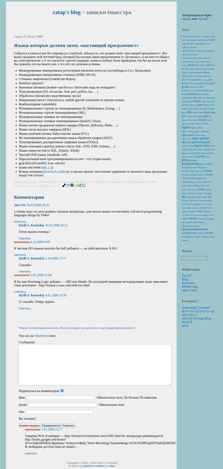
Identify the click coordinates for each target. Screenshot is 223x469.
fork (188, 79)
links (201, 112)
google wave (187, 90)
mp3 (210, 120)
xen (195, 215)
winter (184, 211)
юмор (211, 236)
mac (196, 116)
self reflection (188, 182)
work (199, 211)
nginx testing (187, 146)
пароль (186, 18)
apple (207, 36)
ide (208, 101)
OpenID (203, 18)
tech (87, 181)
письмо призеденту (191, 226)
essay (190, 76)
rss (201, 171)
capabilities (201, 43)
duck (205, 69)
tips (184, 196)
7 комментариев (48, 181)
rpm (197, 171)
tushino (185, 200)
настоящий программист (106, 181)
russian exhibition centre (193, 174)
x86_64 (189, 215)
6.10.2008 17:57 (55, 258)
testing (208, 189)
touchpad (191, 197)
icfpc (203, 101)
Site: (21, 411)
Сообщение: (27, 342)
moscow (202, 119)
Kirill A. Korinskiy (31, 225)
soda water (205, 185)
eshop (184, 76)
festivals (206, 76)
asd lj (185, 325)
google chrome (196, 87)
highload (201, 97)
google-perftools (201, 90)
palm (211, 153)
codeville (207, 58)
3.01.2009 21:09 (41, 275)
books (205, 40)
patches (200, 156)
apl (44, 167)
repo (194, 167)
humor (197, 101)
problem (193, 160)
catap (111, 465)
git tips (206, 83)
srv (188, 189)
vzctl (189, 204)
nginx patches (201, 138)
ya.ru (211, 215)
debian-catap (190, 286)
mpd (184, 123)
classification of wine (191, 51)
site (209, 182)
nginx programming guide (196, 142)
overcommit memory (198, 153)
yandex (185, 218)
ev (194, 76)
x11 (183, 215)
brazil (212, 39)
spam (184, 189)
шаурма (204, 236)
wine (209, 208)
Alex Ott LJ (189, 314)
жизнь (193, 218)
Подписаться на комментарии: (39, 391)
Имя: (22, 397)
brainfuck (50, 171)
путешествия (189, 232)
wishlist (191, 211)
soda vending (193, 185)
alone (198, 36)
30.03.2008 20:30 (37, 205)
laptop (211, 108)
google (185, 86)
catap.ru (185, 47)
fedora (199, 76)
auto (183, 40)
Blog (185, 279)
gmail (212, 83)
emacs (184, 72)
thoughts (208, 193)
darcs (196, 65)
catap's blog (66, 12)
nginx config (187, 131)
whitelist (203, 208)
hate (191, 97)
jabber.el (185, 108)
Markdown (42, 335)
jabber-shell (209, 105)
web (183, 208)
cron (208, 61)
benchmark (191, 40)
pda (207, 156)
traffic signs (201, 197)
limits (195, 112)
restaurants (202, 167)
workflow (207, 211)
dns (183, 69)
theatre (200, 193)
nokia (212, 146)
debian (203, 65)
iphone (192, 105)
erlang (197, 72)
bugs (184, 43)
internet (185, 105)
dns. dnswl (190, 69)
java (192, 108)
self (204, 178)
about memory (188, 36)
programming (75, 181)
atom (213, 36)
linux (207, 112)
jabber (199, 104)
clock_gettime (208, 51)
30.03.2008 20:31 (56, 225)
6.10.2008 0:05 (40, 242)
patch (192, 156)
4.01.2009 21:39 (55, 295)
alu (202, 36)
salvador (185, 178)
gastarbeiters (197, 79)
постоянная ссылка (25, 185)
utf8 (196, 200)
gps (211, 90)
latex (184, 112)
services (198, 182)
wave (208, 204)
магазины (209, 218)
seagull (198, 178)
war (204, 204)
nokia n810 (187, 149)
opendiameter (209, 149)
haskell (185, 97)
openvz (185, 153)
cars (208, 43)
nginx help (200, 135)
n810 (198, 123)
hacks (198, 94)
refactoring (186, 167)
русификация (188, 236)
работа (201, 233)
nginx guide (188, 134)
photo (185, 160)
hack (184, 94)
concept (185, 61)
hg (194, 97)
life (189, 112)
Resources (188, 283)
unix (191, 200)
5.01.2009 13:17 (52, 429)
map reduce (187, 120)
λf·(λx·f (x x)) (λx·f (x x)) (198, 311)
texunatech (191, 193)
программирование (134, 181)
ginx (196, 83)
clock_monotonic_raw (192, 58)
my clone (190, 123)
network (204, 123)
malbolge (64, 171)
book (199, 40)
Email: (23, 404)
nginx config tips (201, 131)
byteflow (88, 465)
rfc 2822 (185, 171)
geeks (209, 79)
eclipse (211, 69)
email (190, 72)
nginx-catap (202, 145)
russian (207, 170)
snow (184, 185)
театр (197, 236)
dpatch (199, 69)
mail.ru (207, 116)
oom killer (197, 149)
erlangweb (205, 72)
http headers (187, 101)
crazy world (199, 61)
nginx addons (197, 127)
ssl (192, 189)
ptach (202, 164)
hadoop (205, 94)
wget (188, 208)
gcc (205, 79)
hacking (191, 93)
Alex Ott (20, 205)
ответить (20, 221)
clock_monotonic (189, 54)
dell (209, 65)
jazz (196, 108)
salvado (209, 174)
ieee (212, 101)
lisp (213, 112)
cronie (184, 65)
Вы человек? (27, 418)
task (196, 189)
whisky (194, 208)
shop (205, 182)
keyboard (203, 108)
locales (190, 116)
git (200, 83)
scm (192, 178)
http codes (210, 97)
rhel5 (192, 171)
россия (209, 232)
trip (210, 196)
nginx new (186, 138)
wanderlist (197, 204)
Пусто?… (188, 275)
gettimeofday (187, 83)
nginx (186, 127)
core (191, 61)
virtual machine (205, 200)
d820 (190, 65)
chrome (193, 47)
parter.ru (185, 156)
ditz (213, 65)
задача (201, 218)
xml (199, 215)
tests (184, 193)
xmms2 (205, 215)
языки (151, 181)
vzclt (184, 204)
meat (195, 120)
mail (200, 116)
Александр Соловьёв (196, 307)
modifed (99, 465)
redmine (209, 164)
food (184, 79)
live (184, 116)
